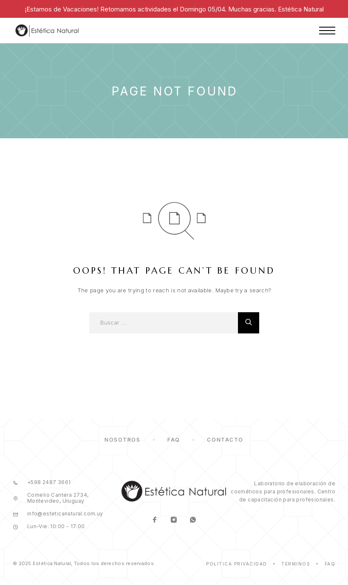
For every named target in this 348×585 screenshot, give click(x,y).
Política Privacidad (236, 563)
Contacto (225, 440)
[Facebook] (154, 520)
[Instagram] (174, 520)
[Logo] (47, 30)
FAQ (173, 440)
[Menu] (327, 30)
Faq (330, 563)
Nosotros (122, 440)
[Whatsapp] (193, 520)
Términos (295, 563)
